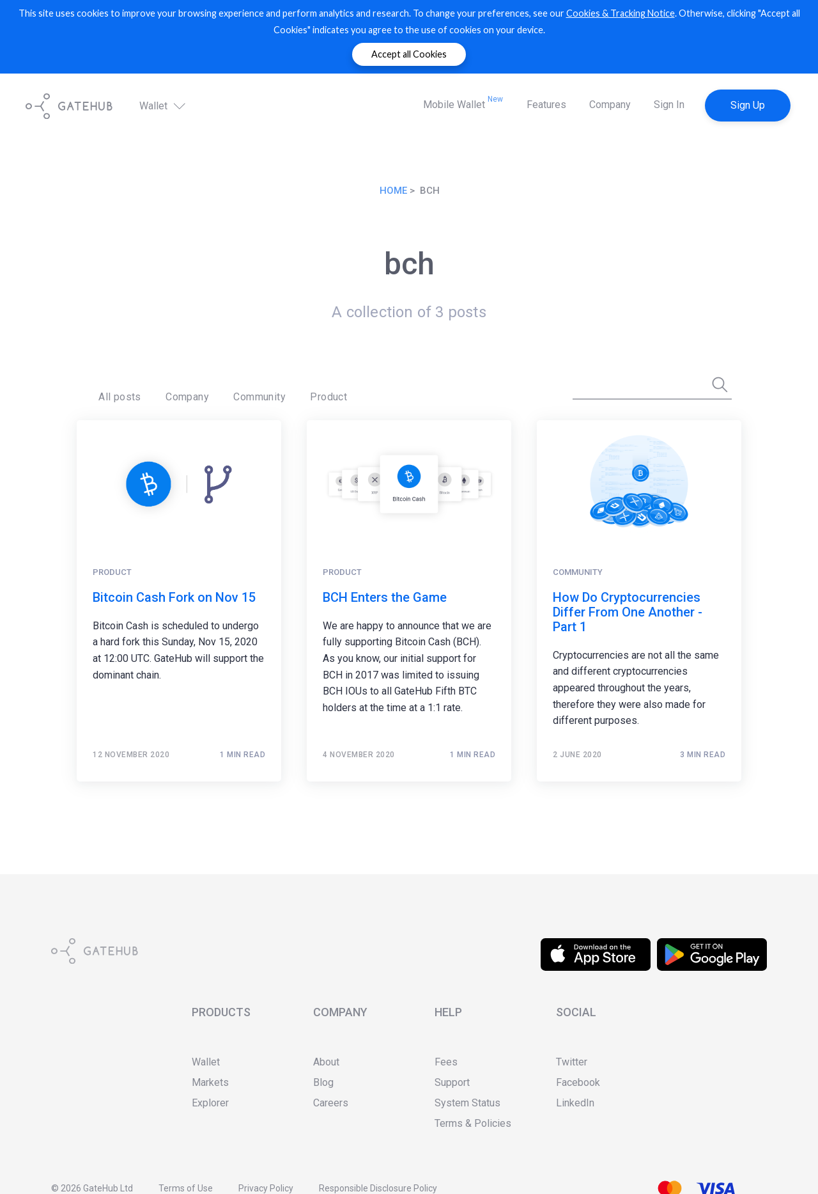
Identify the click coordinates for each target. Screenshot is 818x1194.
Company (610, 104)
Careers (330, 1103)
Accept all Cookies (409, 54)
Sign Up (747, 105)
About (326, 1062)
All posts (115, 394)
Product (298, 394)
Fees (446, 1062)
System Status (467, 1103)
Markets (210, 1082)
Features (546, 104)
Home (393, 190)
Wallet (163, 105)
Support (452, 1082)
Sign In (669, 104)
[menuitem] (115, 394)
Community (238, 394)
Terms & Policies (473, 1123)
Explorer (210, 1103)
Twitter (571, 1062)
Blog (323, 1082)
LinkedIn (575, 1103)
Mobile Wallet (463, 103)
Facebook (578, 1082)
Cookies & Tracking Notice (620, 13)
